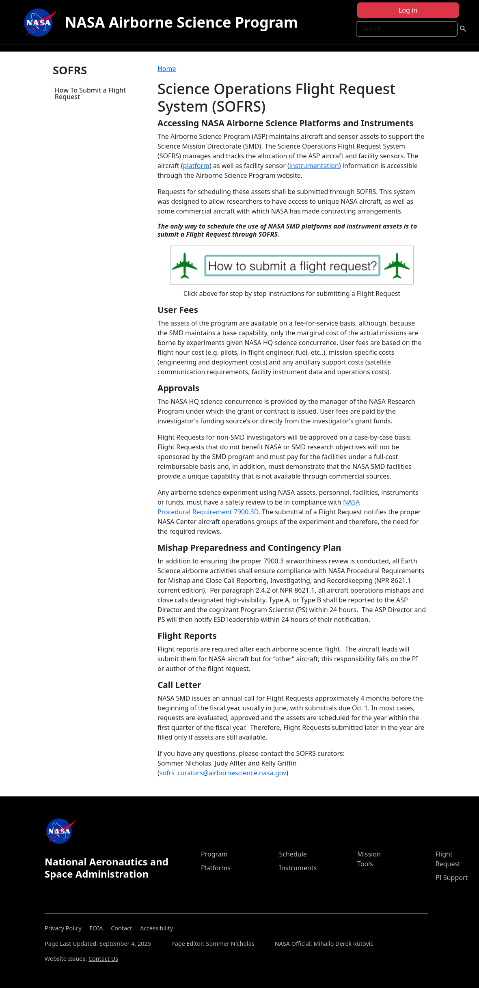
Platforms (216, 867)
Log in (408, 10)
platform (196, 165)
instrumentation (314, 165)
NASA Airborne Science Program (181, 22)
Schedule (293, 854)
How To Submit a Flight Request (90, 93)
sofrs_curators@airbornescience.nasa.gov (223, 772)
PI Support (452, 877)
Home (167, 68)
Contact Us (103, 958)
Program (214, 854)
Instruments (298, 867)
